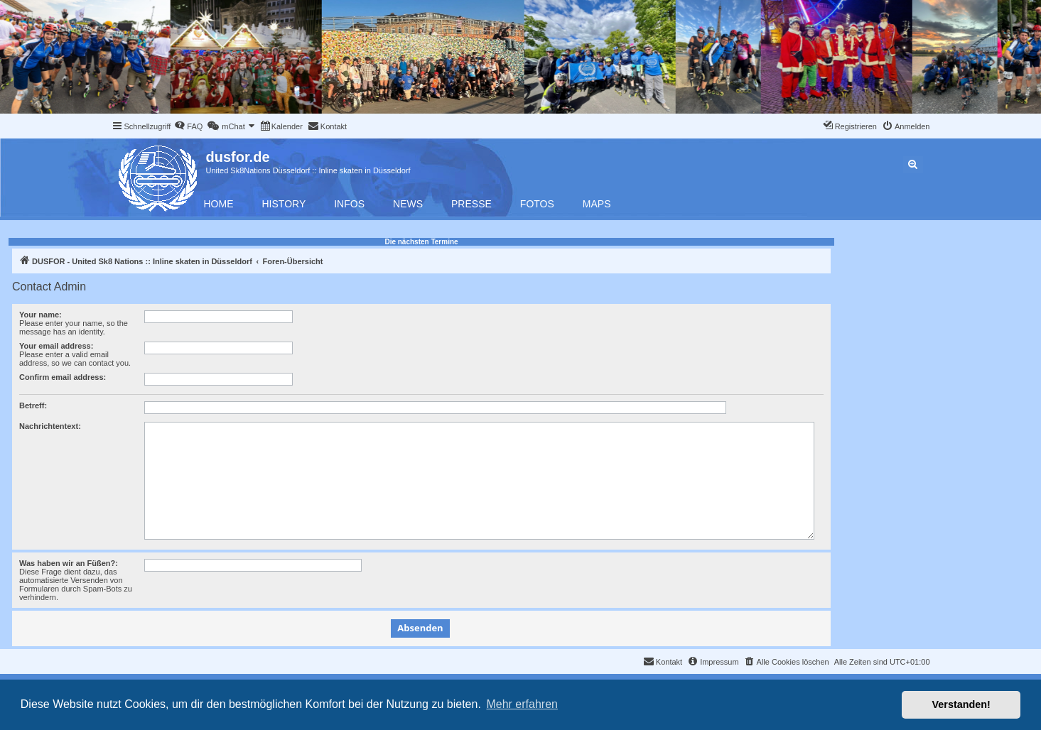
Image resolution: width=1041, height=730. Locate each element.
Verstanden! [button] (961, 704)
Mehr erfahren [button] (522, 704)
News (408, 203)
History (284, 203)
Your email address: (56, 346)
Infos (349, 203)
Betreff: (33, 405)
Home (219, 203)
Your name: (40, 314)
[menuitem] (188, 126)
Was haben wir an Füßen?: (68, 563)
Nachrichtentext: (50, 426)
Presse (471, 203)
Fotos (537, 203)
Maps (597, 203)
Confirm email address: (62, 377)
